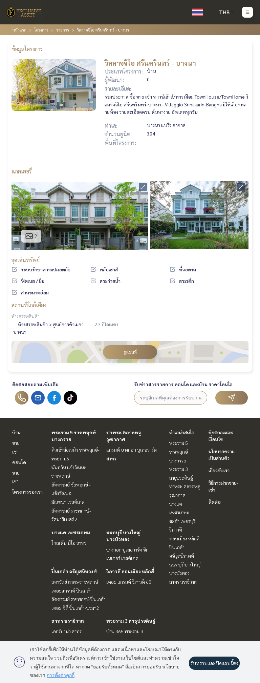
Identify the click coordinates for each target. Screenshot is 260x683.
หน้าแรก (19, 30)
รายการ (62, 30)
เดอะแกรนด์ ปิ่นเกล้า (71, 590)
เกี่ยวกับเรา (219, 470)
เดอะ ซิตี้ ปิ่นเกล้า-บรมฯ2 (75, 608)
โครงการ (41, 30)
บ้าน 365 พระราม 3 (124, 631)
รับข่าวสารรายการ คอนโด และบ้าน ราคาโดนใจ (183, 384)
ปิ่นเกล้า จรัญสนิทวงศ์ (74, 571)
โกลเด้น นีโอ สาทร (68, 543)
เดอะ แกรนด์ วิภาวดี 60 (128, 582)
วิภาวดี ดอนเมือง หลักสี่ (130, 571)
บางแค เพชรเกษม (70, 532)
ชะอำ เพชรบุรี (182, 521)
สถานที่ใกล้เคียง (29, 305)
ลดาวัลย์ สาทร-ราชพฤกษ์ (74, 582)
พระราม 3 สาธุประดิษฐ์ (130, 621)
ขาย (16, 443)
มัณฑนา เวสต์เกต (68, 502)
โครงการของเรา (27, 492)
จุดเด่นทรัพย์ (26, 260)
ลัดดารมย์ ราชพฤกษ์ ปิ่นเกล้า (78, 599)
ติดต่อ (215, 502)
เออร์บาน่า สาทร (66, 631)
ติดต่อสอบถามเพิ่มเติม (35, 384)
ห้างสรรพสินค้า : (27, 316)
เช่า (15, 452)
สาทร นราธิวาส (67, 621)
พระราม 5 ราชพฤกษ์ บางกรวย (178, 451)
